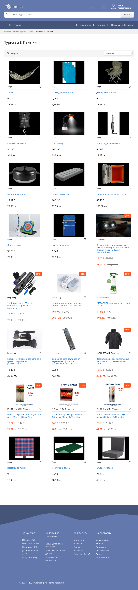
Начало (7, 31)
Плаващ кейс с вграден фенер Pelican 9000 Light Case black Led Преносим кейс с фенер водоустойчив (112, 249)
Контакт (101, 25)
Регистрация (124, 8)
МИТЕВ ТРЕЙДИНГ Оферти (107, 353)
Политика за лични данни (55, 552)
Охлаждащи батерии (62, 92)
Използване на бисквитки (52, 559)
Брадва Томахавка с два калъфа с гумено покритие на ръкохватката (24, 361)
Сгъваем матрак (104, 468)
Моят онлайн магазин (102, 541)
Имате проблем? (81, 554)
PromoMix (100, 239)
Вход (120, 5)
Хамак (10, 92)
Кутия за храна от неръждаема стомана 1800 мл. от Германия (67, 304)
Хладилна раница (61, 245)
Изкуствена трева (61, 468)
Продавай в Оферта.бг (122, 25)
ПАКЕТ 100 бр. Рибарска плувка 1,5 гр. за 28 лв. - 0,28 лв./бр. (67, 415)
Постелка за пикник (17, 468)
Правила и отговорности (102, 548)
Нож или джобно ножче (108, 143)
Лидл (9, 87)
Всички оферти (83, 25)
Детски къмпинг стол (107, 92)
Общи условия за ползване (54, 545)
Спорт (31, 31)
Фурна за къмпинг (16, 194)
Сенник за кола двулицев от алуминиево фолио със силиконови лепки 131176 (66, 361)
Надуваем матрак (60, 194)
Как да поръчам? (78, 548)
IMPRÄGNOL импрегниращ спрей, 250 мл (113, 304)
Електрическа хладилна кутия (111, 194)
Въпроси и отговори (78, 541)
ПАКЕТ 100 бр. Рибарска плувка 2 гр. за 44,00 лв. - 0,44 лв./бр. (112, 415)
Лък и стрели (14, 245)
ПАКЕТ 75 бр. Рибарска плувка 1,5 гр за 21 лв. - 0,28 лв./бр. (24, 415)
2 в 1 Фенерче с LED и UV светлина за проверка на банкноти (19, 305)
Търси (127, 14)
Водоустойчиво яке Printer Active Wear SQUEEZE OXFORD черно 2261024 (112, 361)
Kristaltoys (11, 353)
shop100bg (11, 298)
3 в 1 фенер (58, 143)
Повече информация (102, 555)
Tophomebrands (103, 298)
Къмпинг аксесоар (16, 143)
